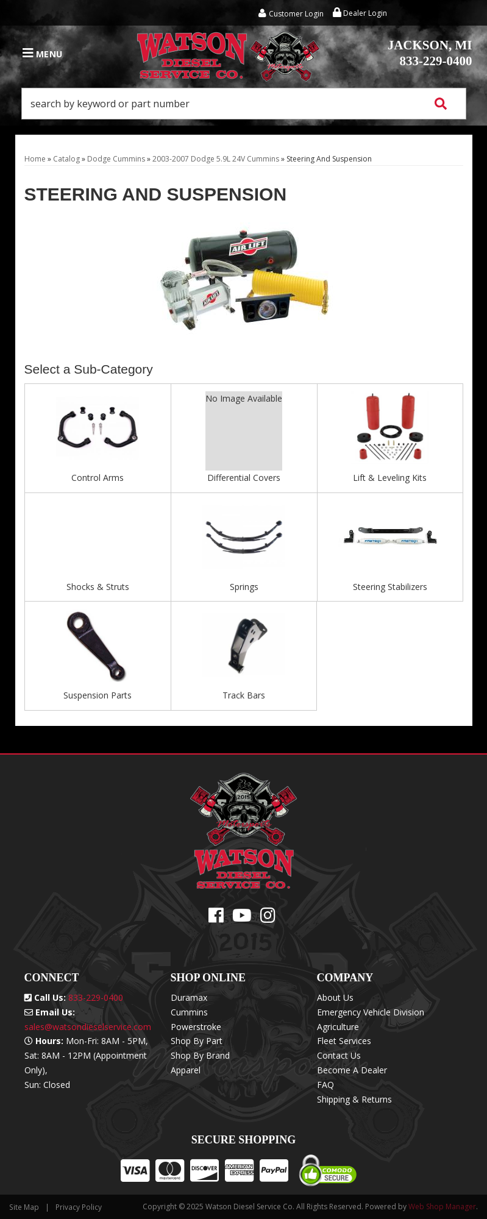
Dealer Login (360, 13)
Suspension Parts (97, 695)
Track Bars (243, 695)
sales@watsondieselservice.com (87, 1026)
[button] (243, 103)
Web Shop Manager (442, 1206)
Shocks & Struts (97, 586)
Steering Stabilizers (390, 586)
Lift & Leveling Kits (390, 477)
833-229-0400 (430, 53)
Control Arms (97, 477)
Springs (244, 586)
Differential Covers (243, 477)
